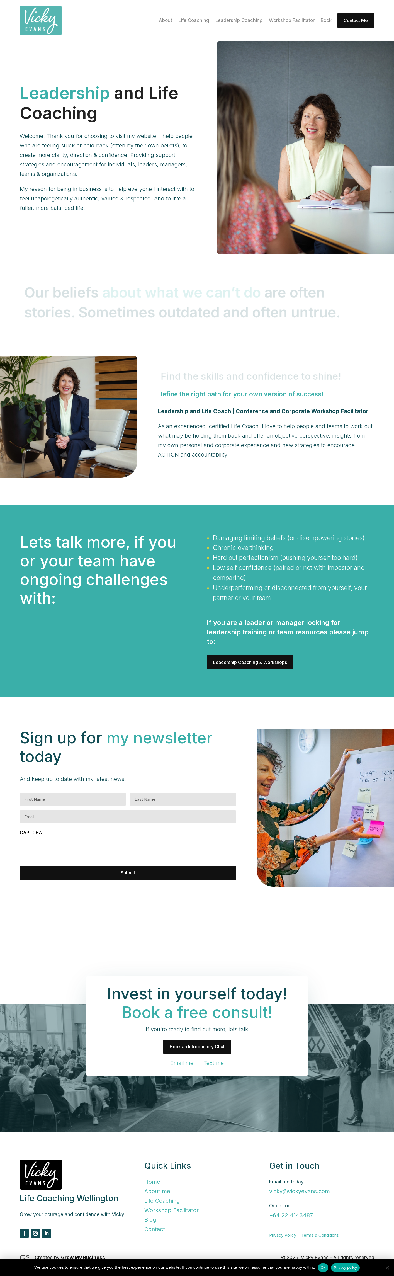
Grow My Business (83, 1257)
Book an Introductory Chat (197, 1046)
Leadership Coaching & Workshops (250, 662)
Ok (323, 1267)
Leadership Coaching (239, 20)
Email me (181, 1063)
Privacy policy (345, 1267)
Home (152, 1181)
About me (157, 1191)
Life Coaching (193, 20)
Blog (150, 1219)
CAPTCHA (31, 832)
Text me (213, 1063)
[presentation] (62, 850)
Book (326, 20)
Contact (154, 1229)
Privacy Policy (282, 1235)
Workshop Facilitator (292, 20)
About (165, 20)
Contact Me (356, 20)
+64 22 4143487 (291, 1215)
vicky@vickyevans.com (299, 1191)
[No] (387, 1267)
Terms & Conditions (320, 1235)
